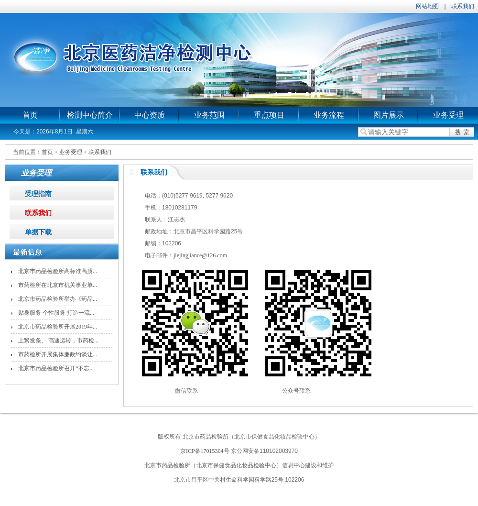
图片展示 (388, 115)
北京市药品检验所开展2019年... (57, 326)
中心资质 (149, 115)
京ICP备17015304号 (204, 451)
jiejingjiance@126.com (200, 255)
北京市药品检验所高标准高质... (57, 271)
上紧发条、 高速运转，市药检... (58, 340)
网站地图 (427, 6)
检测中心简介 (90, 115)
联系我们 (462, 6)
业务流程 (329, 115)
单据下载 (38, 232)
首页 (30, 115)
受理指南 (38, 194)
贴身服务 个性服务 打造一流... (56, 312)
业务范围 (209, 115)
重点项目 (269, 115)
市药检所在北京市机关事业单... (57, 285)
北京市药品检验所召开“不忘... (56, 368)
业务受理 (448, 115)
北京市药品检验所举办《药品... (57, 299)
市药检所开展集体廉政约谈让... (57, 354)
